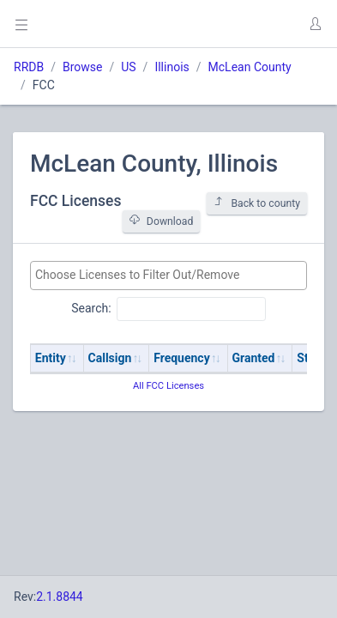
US (128, 67)
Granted (253, 358)
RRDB (29, 67)
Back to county (257, 203)
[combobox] (168, 275)
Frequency (181, 358)
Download (161, 221)
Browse (82, 67)
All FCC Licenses (168, 385)
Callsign (110, 358)
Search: (168, 309)
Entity (50, 358)
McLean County (250, 67)
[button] (314, 24)
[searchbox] (168, 275)
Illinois (171, 67)
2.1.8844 (59, 596)
